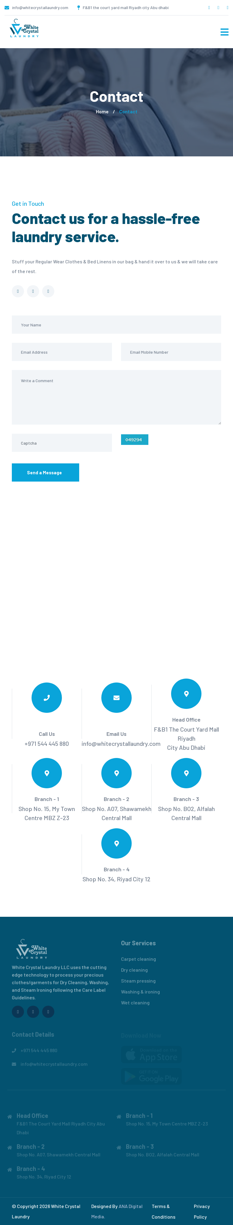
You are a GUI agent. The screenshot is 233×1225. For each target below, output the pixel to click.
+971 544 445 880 (47, 743)
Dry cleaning (134, 972)
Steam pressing (138, 983)
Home (102, 111)
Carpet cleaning (138, 961)
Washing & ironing (140, 994)
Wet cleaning (135, 1005)
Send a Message (45, 473)
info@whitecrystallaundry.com (40, 7)
